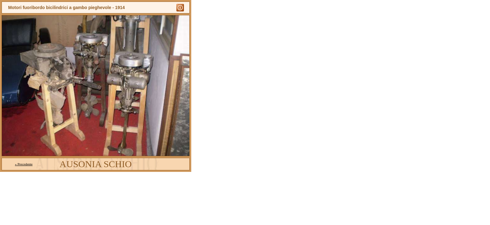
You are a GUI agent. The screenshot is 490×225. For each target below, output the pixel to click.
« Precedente (24, 164)
